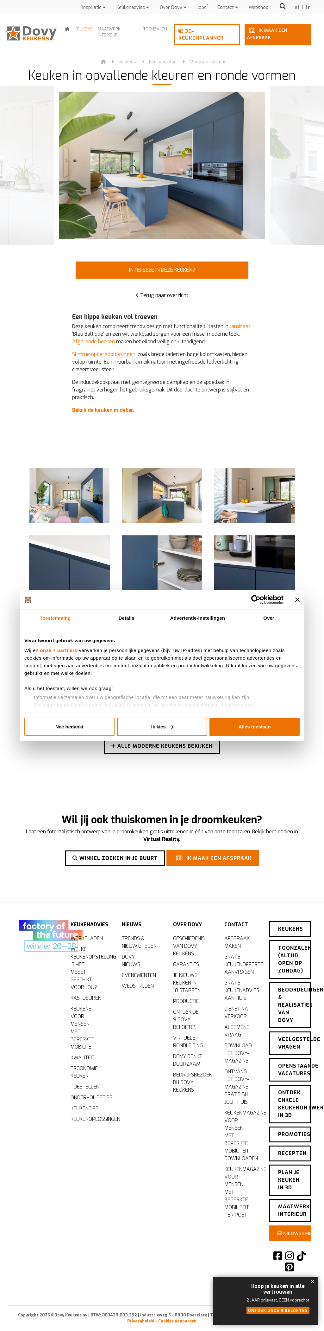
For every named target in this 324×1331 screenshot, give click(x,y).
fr (308, 7)
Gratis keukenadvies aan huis (241, 989)
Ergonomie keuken (84, 1071)
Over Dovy (173, 7)
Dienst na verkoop (236, 1012)
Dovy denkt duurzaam (187, 1059)
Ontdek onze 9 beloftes (278, 1310)
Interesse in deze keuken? (162, 270)
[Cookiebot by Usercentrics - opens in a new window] (256, 599)
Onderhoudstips (88, 1096)
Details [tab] (126, 618)
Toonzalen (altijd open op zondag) (294, 955)
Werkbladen (87, 937)
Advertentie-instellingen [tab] (197, 618)
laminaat (240, 326)
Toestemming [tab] (55, 618)
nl (297, 7)
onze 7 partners (58, 650)
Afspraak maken (237, 941)
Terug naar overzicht (162, 295)
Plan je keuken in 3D (289, 1175)
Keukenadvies (132, 7)
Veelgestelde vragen (294, 1038)
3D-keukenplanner (201, 35)
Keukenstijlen (163, 62)
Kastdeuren (86, 997)
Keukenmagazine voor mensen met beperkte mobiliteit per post (242, 1191)
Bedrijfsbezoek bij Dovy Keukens (191, 1081)
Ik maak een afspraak (267, 32)
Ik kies (162, 726)
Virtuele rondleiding (188, 1041)
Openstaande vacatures (294, 1065)
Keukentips (84, 1107)
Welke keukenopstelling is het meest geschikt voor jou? (88, 967)
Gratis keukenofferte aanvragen (242, 963)
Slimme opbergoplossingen (103, 354)
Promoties (294, 1130)
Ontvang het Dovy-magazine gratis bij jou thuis (236, 1085)
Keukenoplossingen (88, 1118)
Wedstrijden (138, 985)
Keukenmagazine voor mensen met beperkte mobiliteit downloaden (242, 1134)
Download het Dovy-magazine (238, 1052)
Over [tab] (268, 618)
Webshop (258, 7)
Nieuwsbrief (294, 1228)
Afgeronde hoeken (93, 341)
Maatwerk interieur (109, 32)
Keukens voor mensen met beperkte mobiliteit (83, 1027)
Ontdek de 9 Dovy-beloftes (186, 1019)
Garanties (186, 963)
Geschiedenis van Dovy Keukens (189, 945)
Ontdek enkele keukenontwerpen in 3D (294, 1099)
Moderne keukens (208, 62)
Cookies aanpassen (177, 1316)
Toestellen (85, 1085)
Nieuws (131, 922)
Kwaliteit (83, 1056)
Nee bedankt (69, 726)
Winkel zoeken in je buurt (115, 857)
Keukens (83, 29)
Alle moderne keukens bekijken (162, 747)
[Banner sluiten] (297, 600)
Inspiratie (94, 7)
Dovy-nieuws (131, 960)
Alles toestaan (255, 726)
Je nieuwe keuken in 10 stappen (187, 982)
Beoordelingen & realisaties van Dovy (294, 1000)
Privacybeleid (140, 1316)
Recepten (292, 1149)
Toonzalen (155, 29)
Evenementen (139, 974)
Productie (186, 1000)
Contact (227, 7)
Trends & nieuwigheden (139, 941)
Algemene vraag (236, 1030)
